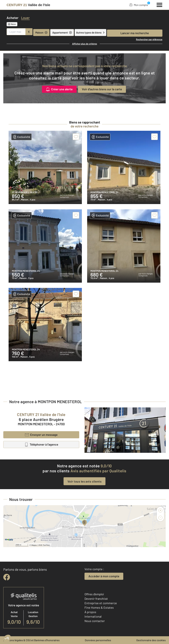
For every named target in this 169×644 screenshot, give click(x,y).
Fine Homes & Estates (99, 607)
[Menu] (159, 4)
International (92, 616)
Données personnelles (98, 640)
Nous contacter (94, 621)
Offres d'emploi (94, 594)
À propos (90, 612)
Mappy (34, 545)
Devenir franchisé (96, 598)
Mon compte (138, 5)
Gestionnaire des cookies (151, 640)
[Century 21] (28, 5)
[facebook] (6, 577)
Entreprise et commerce (100, 603)
